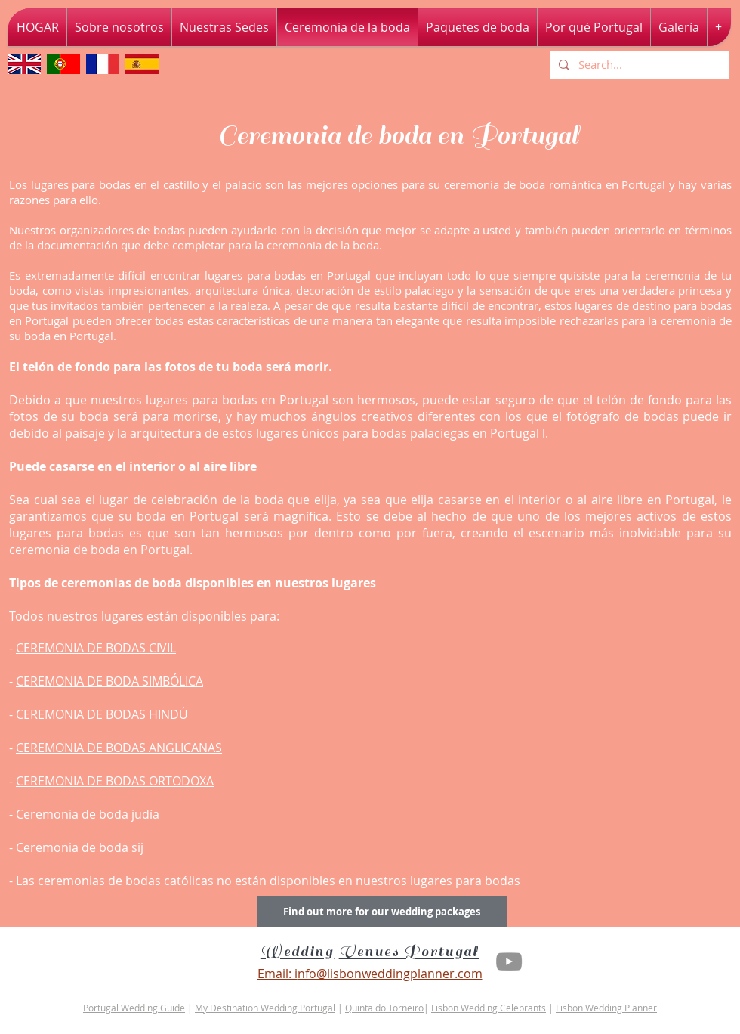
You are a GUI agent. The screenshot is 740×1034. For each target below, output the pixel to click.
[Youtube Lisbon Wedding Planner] (509, 961)
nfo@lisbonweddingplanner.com (390, 973)
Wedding (298, 952)
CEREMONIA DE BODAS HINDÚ (102, 714)
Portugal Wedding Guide (134, 1007)
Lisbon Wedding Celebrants (488, 1007)
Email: (274, 973)
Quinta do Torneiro (384, 1007)
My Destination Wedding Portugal (265, 1007)
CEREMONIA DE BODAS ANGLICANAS (119, 747)
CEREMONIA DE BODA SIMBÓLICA (109, 681)
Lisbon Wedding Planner (606, 1007)
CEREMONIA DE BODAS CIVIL (96, 647)
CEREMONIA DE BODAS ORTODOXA (115, 780)
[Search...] (637, 65)
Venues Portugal (409, 952)
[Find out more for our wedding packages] (382, 911)
